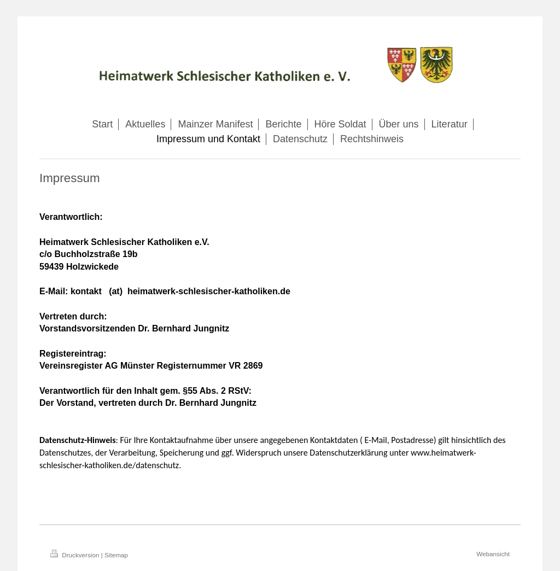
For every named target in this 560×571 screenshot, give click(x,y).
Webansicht (493, 553)
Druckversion (75, 554)
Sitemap (116, 554)
